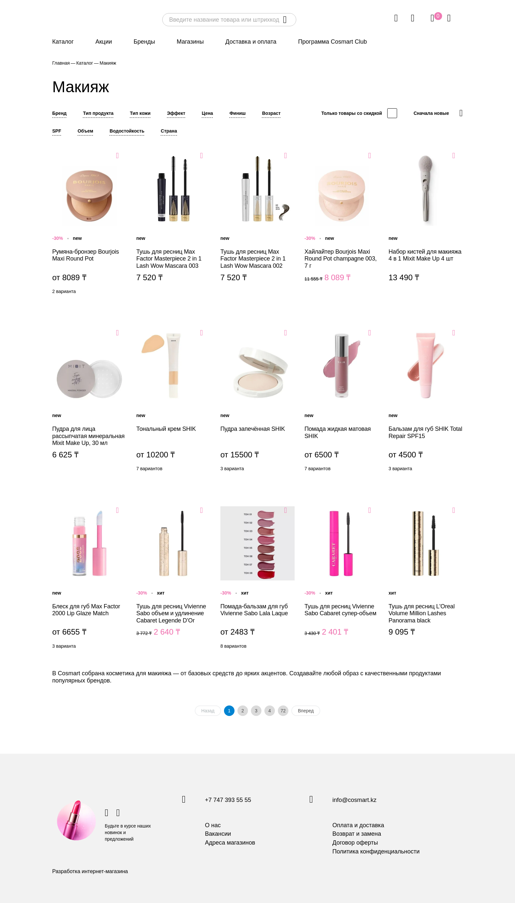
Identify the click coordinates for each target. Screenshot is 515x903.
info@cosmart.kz (354, 800)
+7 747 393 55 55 (228, 800)
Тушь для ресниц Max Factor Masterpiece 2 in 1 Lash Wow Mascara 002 (257, 224)
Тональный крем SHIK (173, 401)
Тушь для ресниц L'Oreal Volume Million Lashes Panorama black (426, 579)
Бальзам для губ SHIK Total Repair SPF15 (426, 401)
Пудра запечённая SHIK (257, 401)
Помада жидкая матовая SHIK (341, 401)
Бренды (144, 41)
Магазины (190, 41)
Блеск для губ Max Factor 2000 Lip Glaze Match (89, 579)
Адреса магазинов (230, 842)
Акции (103, 41)
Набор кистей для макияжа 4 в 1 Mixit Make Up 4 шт (426, 224)
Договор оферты (355, 842)
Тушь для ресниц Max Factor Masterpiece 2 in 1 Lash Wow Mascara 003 (173, 224)
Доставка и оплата (250, 41)
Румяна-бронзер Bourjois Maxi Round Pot (89, 224)
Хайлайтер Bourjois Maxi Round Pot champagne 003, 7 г (341, 224)
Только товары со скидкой (351, 113)
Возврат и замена (356, 833)
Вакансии (218, 833)
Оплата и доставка (358, 825)
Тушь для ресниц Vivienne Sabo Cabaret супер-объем (341, 579)
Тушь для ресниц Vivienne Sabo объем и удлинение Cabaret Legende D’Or (173, 579)
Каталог (63, 41)
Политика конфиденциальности (376, 851)
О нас (213, 825)
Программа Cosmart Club (332, 41)
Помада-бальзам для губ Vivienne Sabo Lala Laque (257, 579)
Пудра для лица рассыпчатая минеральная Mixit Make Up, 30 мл (89, 401)
